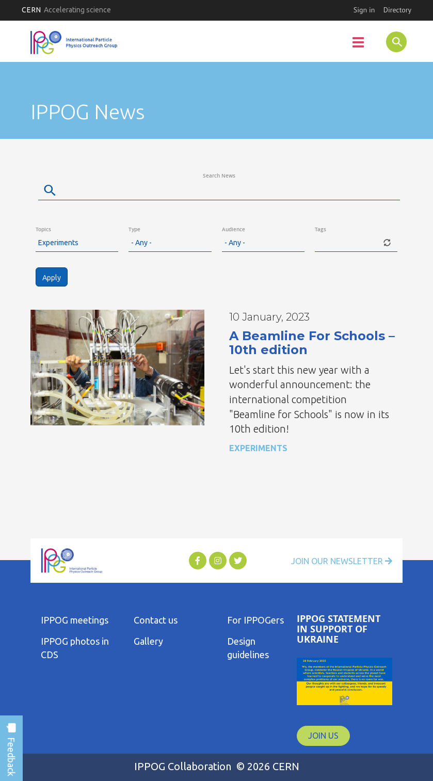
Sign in (364, 9)
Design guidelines (248, 648)
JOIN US (323, 735)
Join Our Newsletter (341, 561)
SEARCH (388, 41)
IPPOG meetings (74, 620)
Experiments (258, 448)
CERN (66, 10)
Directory (397, 9)
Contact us (156, 620)
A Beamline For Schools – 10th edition (312, 342)
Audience (233, 229)
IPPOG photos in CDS (75, 648)
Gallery (148, 641)
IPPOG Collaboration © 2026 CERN (216, 766)
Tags (320, 229)
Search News (219, 175)
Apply (51, 278)
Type (134, 229)
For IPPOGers (255, 620)
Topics (43, 229)
